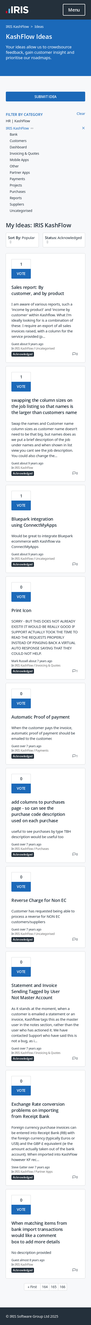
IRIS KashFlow (17, 26)
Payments (42, 750)
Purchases (42, 849)
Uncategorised (45, 349)
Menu (74, 10)
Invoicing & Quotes (47, 665)
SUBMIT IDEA (45, 96)
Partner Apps (44, 1172)
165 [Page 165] (53, 1286)
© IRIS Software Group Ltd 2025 (32, 1316)
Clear (81, 113)
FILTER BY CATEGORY (24, 114)
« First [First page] (32, 1286)
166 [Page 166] (62, 1286)
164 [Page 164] (45, 1286)
